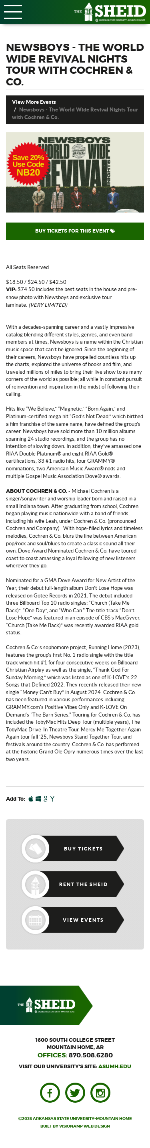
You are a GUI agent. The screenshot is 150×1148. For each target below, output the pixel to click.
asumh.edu (114, 1066)
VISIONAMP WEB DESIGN (84, 1126)
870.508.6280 (91, 1055)
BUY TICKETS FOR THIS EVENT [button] (75, 231)
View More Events (34, 102)
